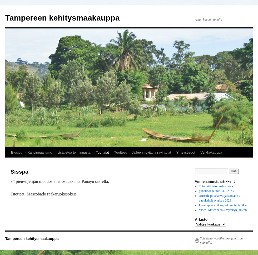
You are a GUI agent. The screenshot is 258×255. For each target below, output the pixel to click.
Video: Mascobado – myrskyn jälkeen (223, 210)
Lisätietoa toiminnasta (74, 152)
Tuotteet (120, 152)
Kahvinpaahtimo (40, 152)
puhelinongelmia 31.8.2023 (216, 191)
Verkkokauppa (211, 152)
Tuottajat (102, 152)
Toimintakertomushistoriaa (216, 186)
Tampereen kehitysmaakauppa (62, 17)
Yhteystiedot (185, 152)
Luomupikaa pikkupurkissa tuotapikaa (223, 205)
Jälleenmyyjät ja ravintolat (151, 152)
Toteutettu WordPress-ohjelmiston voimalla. (221, 240)
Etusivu (16, 152)
